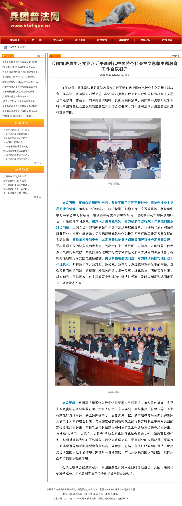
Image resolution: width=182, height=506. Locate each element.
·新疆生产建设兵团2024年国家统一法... (21, 82)
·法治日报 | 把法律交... (14, 142)
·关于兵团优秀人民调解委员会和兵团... (20, 106)
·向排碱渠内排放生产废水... (16, 185)
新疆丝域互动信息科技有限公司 (113, 498)
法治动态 (58, 40)
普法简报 (102, 40)
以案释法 (124, 40)
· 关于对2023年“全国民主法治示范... (19, 101)
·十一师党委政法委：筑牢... (16, 193)
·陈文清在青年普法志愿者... (16, 150)
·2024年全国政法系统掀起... (16, 146)
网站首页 (15, 40)
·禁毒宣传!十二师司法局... (15, 180)
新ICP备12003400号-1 (75, 498)
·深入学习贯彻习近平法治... (16, 138)
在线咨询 (167, 40)
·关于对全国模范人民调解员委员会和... (20, 111)
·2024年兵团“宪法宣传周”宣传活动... (19, 67)
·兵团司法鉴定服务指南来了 (15, 96)
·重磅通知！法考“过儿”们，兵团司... (19, 77)
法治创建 (80, 40)
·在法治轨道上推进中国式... (16, 155)
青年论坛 (145, 40)
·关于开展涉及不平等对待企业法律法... (20, 86)
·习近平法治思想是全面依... (16, 159)
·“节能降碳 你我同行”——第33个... (18, 116)
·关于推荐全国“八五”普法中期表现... (19, 91)
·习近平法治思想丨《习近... (16, 130)
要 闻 (36, 40)
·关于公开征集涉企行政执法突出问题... (20, 62)
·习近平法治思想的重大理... (16, 134)
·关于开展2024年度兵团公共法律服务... (21, 72)
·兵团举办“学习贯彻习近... (15, 176)
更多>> (40, 55)
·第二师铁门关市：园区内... (16, 189)
